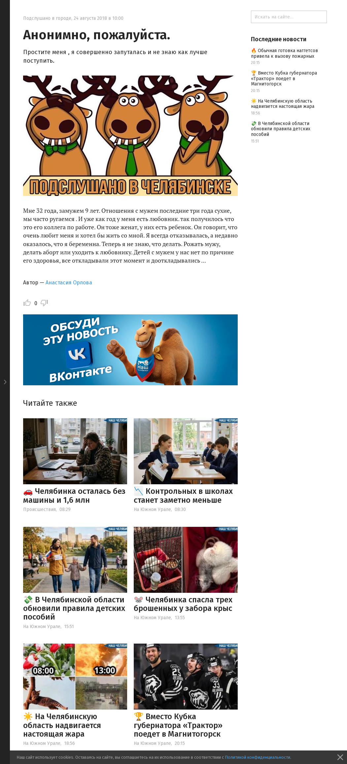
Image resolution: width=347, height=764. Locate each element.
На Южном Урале (152, 509)
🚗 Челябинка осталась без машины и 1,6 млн (74, 495)
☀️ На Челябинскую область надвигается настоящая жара (62, 725)
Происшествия (39, 509)
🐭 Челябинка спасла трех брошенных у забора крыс (183, 604)
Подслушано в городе (47, 18)
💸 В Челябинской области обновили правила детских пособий (74, 608)
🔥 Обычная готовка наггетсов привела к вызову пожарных (284, 53)
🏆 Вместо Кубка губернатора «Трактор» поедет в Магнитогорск (178, 725)
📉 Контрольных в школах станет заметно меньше (183, 495)
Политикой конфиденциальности (257, 757)
